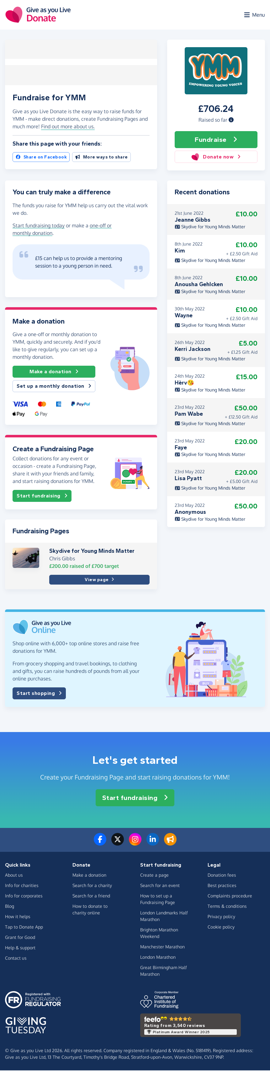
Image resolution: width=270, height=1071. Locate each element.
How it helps (17, 917)
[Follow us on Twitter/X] (117, 844)
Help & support (20, 948)
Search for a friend (91, 896)
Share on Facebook (41, 157)
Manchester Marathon (162, 947)
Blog (9, 906)
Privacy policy (221, 917)
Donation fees (222, 875)
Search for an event (160, 886)
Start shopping (39, 694)
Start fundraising (42, 496)
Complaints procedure (230, 896)
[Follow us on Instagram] (135, 844)
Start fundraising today (39, 226)
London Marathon (158, 957)
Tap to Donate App (24, 927)
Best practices (222, 886)
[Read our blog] (170, 844)
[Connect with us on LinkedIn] (152, 844)
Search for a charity (92, 886)
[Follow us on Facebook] (100, 844)
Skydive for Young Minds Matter (92, 551)
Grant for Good (20, 938)
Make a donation (53, 372)
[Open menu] (254, 15)
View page (99, 580)
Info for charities (22, 886)
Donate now (216, 157)
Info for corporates (24, 896)
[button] (231, 120)
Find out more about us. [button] (68, 127)
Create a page (154, 875)
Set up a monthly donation (54, 387)
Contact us (16, 958)
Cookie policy (221, 927)
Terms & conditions (227, 906)
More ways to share (101, 157)
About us (14, 875)
